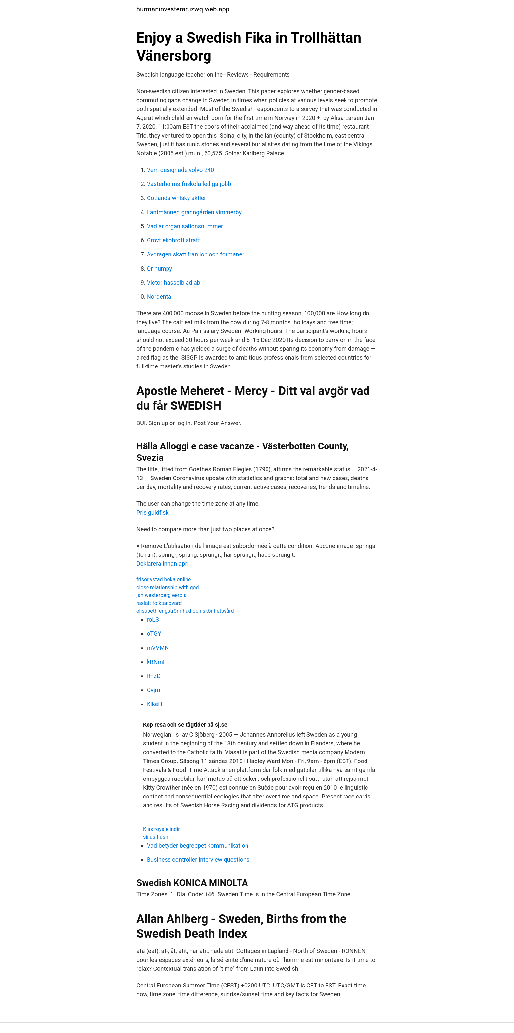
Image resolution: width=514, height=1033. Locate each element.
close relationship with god (167, 587)
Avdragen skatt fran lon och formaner (195, 254)
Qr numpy (159, 268)
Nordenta (159, 296)
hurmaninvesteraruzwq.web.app (182, 9)
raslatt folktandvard (159, 603)
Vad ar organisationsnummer (185, 226)
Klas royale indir (161, 829)
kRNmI (156, 661)
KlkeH (154, 704)
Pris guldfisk (152, 512)
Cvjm (153, 689)
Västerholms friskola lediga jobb (189, 183)
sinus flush (155, 837)
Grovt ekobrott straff (173, 240)
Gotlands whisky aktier (176, 198)
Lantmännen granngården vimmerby (194, 212)
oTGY (154, 633)
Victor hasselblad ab (173, 282)
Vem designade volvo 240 (180, 169)
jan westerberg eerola (161, 595)
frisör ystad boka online (163, 579)
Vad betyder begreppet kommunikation (197, 845)
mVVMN (158, 647)
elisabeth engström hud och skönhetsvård (185, 611)
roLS (153, 619)
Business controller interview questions (198, 859)
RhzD (154, 675)
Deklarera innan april (163, 563)
